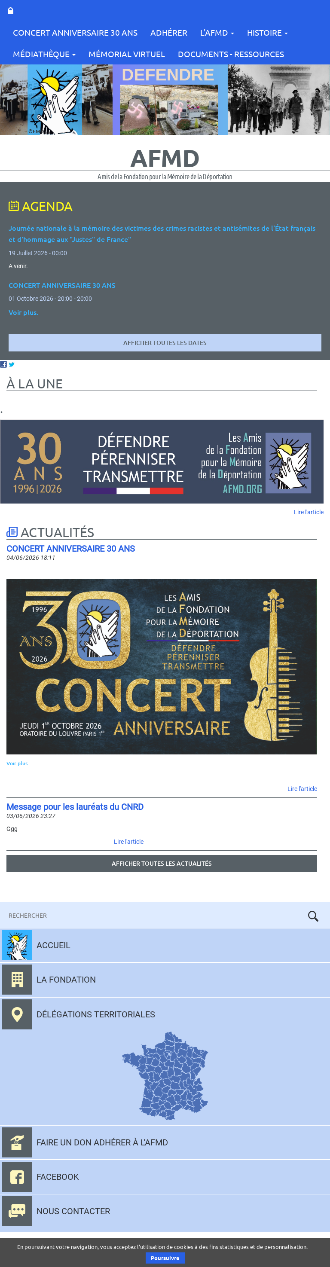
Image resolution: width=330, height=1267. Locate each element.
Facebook (58, 1177)
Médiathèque (44, 54)
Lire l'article (309, 512)
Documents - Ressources (231, 54)
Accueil (53, 945)
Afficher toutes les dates (165, 343)
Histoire (267, 32)
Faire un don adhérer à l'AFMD (102, 1142)
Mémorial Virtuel (127, 54)
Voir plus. (17, 763)
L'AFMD (217, 32)
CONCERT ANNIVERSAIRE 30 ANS (75, 32)
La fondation (66, 979)
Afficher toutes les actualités (162, 863)
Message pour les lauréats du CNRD (75, 807)
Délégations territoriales (96, 1014)
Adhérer (168, 32)
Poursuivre (165, 1257)
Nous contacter (73, 1211)
